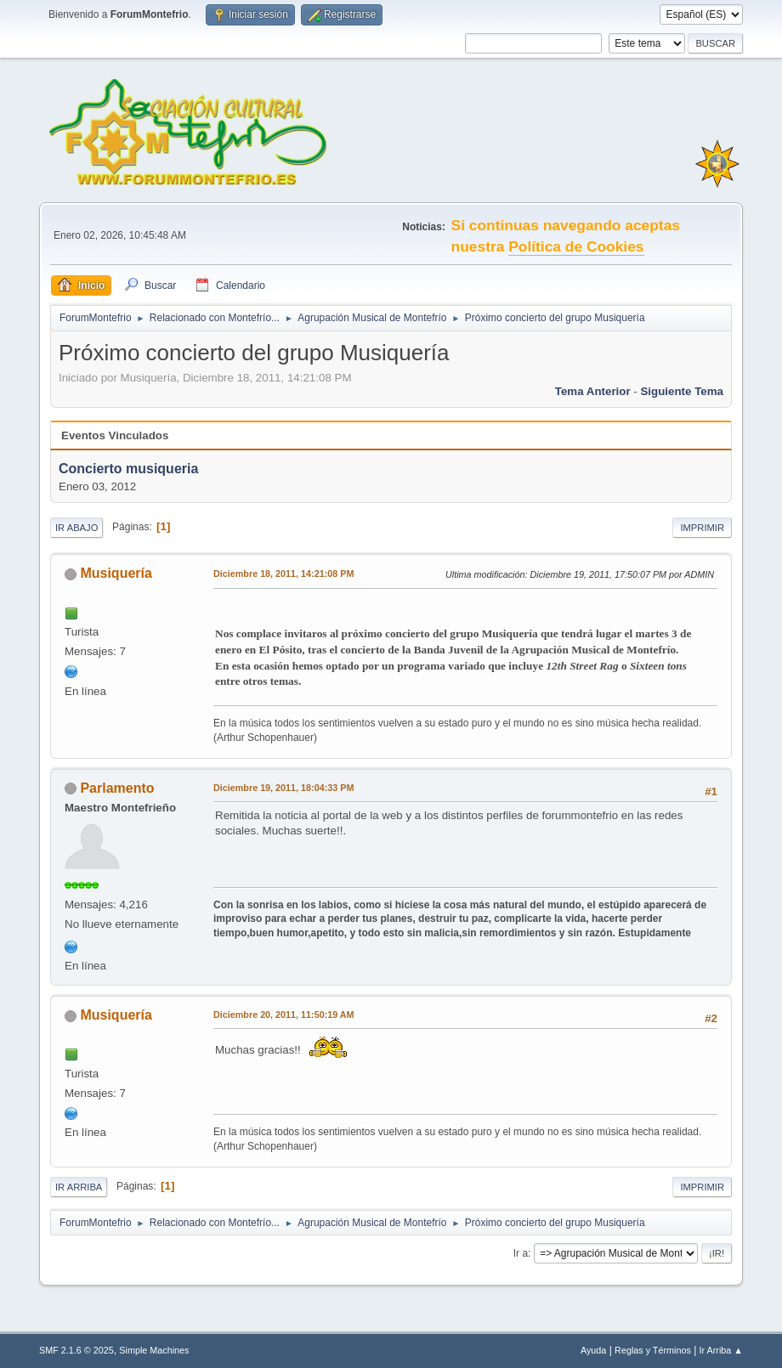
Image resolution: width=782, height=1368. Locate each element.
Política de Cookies (575, 246)
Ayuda (593, 1350)
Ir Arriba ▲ (721, 1350)
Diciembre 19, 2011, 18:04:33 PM (283, 788)
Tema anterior (593, 391)
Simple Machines (154, 1350)
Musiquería (115, 573)
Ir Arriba (78, 1187)
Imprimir (702, 528)
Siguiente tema (681, 391)
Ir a (520, 1253)
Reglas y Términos (653, 1350)
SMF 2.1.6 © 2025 (76, 1350)
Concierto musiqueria (128, 469)
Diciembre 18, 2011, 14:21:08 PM (283, 573)
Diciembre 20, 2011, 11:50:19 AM (283, 1014)
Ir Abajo (76, 528)
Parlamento (117, 788)
